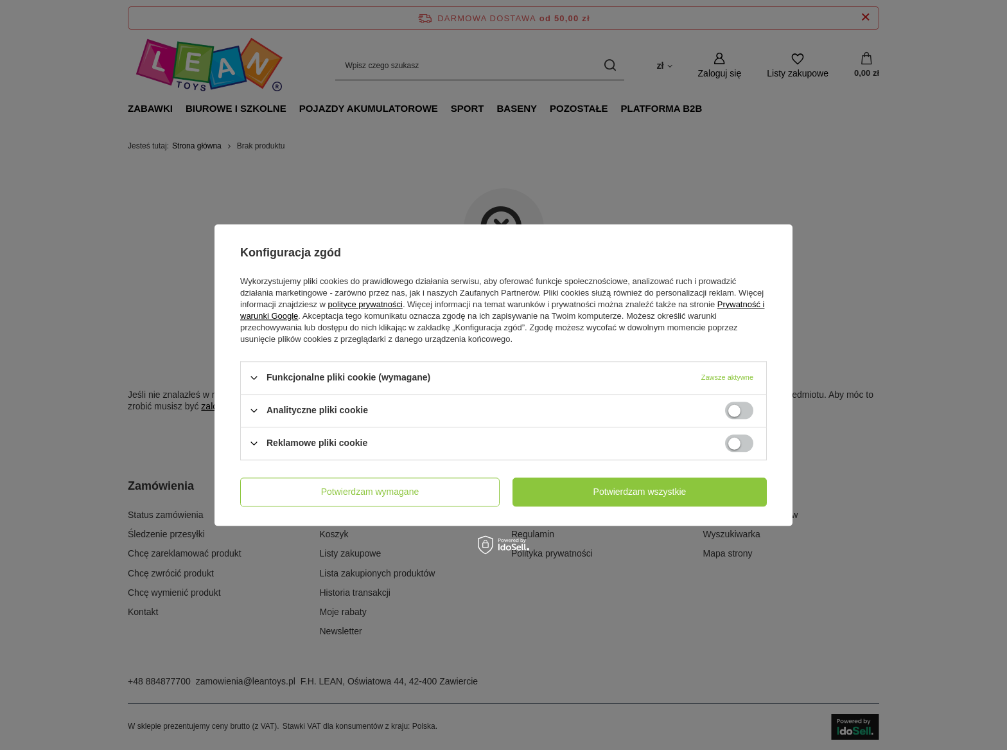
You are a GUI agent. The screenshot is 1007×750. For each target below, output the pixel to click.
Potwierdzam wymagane (370, 492)
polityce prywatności (365, 304)
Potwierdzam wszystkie (640, 492)
